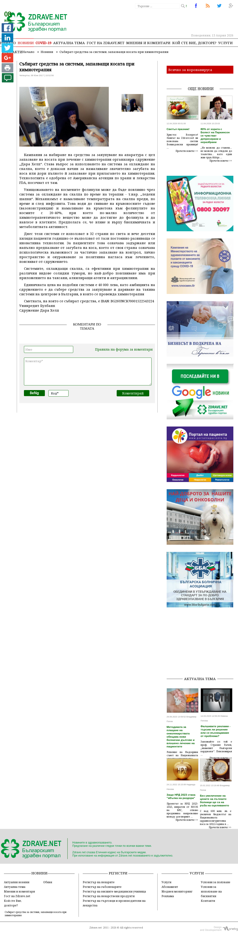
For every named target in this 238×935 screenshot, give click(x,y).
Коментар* (88, 371)
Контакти (208, 900)
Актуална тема (69, 42)
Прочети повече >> (187, 151)
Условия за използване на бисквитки (211, 891)
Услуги (225, 42)
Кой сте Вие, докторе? (194, 42)
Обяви (47, 882)
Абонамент (170, 887)
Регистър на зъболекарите (102, 887)
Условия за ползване (215, 882)
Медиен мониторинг (177, 891)
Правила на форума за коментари (124, 349)
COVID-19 (43, 42)
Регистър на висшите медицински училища (114, 891)
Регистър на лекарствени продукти (109, 896)
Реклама (168, 896)
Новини (26, 42)
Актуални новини (16, 882)
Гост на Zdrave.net (17, 896)
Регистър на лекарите (99, 882)
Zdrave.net (95, 927)
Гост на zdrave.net (105, 42)
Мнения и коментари (148, 42)
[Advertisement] (202, 644)
